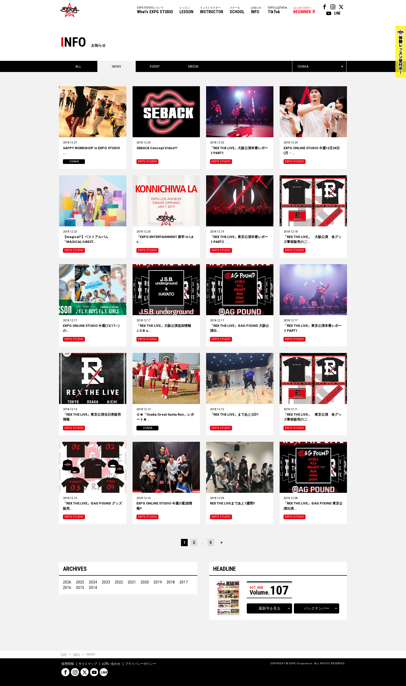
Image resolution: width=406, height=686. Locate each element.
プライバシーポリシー (140, 664)
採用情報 (67, 664)
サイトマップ (87, 664)
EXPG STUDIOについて (155, 10)
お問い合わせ (111, 664)
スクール (237, 10)
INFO (76, 654)
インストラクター (211, 10)
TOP (64, 654)
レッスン (186, 10)
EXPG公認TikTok (277, 10)
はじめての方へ (302, 10)
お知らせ (256, 10)
